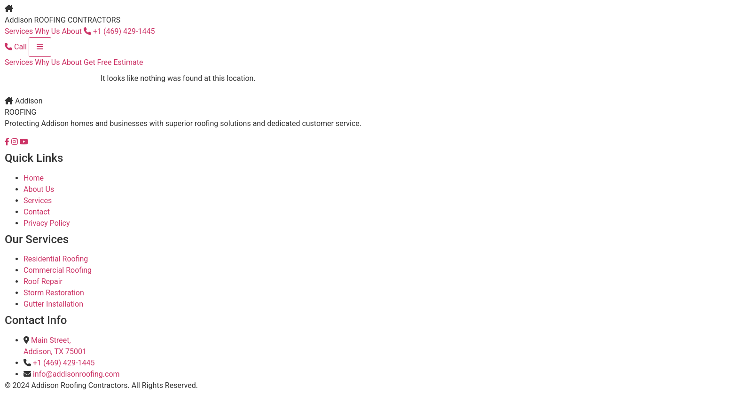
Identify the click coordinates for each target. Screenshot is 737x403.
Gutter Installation (53, 304)
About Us (39, 189)
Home (34, 178)
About (72, 31)
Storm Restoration (54, 292)
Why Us (47, 31)
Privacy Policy (47, 223)
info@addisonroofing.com (76, 374)
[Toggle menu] (40, 47)
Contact (37, 211)
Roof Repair (43, 281)
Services (19, 31)
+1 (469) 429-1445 (119, 31)
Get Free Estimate (113, 62)
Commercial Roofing (58, 270)
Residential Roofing (56, 258)
